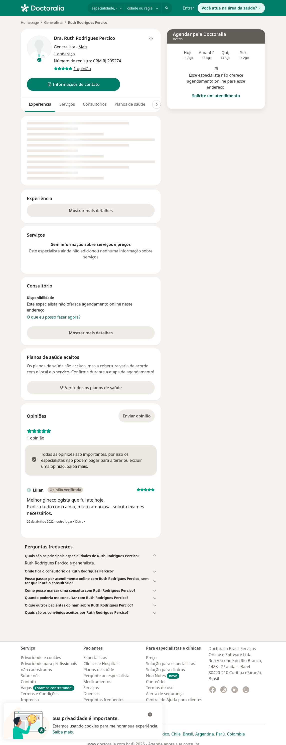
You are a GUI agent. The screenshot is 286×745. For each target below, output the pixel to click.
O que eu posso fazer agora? (53, 317)
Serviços (67, 104)
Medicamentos (97, 681)
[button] (73, 84)
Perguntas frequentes (103, 699)
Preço (151, 657)
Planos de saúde (130, 104)
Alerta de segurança (165, 693)
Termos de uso (160, 687)
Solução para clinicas (165, 669)
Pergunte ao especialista (106, 675)
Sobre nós (30, 675)
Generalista (53, 22)
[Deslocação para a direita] (156, 104)
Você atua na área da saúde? (231, 8)
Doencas (91, 693)
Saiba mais (63, 732)
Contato (28, 681)
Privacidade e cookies (41, 657)
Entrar (188, 8)
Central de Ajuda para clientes (174, 699)
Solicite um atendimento (216, 95)
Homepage (30, 22)
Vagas (47, 687)
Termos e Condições (40, 693)
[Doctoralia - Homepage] (52, 7)
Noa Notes (162, 675)
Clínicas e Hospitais (101, 663)
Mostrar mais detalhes (99, 212)
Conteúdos (156, 681)
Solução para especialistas (170, 663)
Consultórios (95, 104)
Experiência (40, 104)
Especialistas (95, 657)
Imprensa (30, 699)
